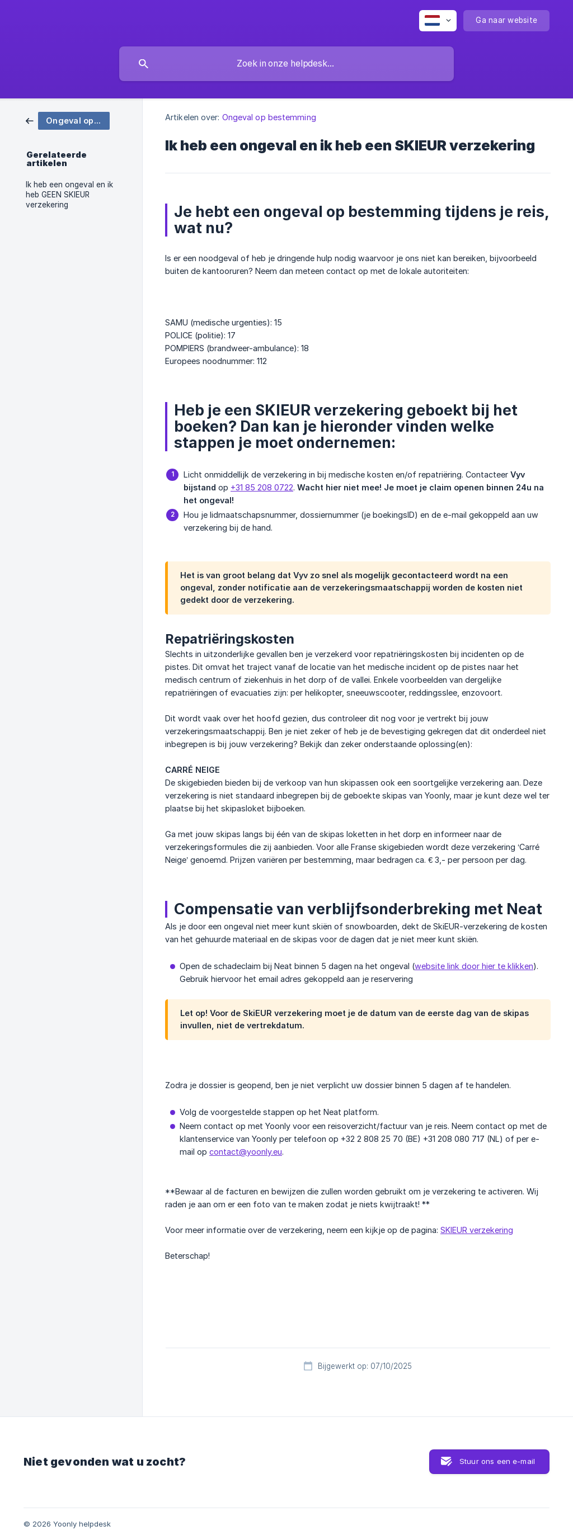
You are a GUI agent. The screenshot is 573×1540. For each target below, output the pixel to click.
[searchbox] (286, 63)
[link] (68, 120)
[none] (438, 20)
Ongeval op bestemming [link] (269, 117)
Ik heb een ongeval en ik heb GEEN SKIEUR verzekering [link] (69, 194)
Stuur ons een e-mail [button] (497, 1461)
